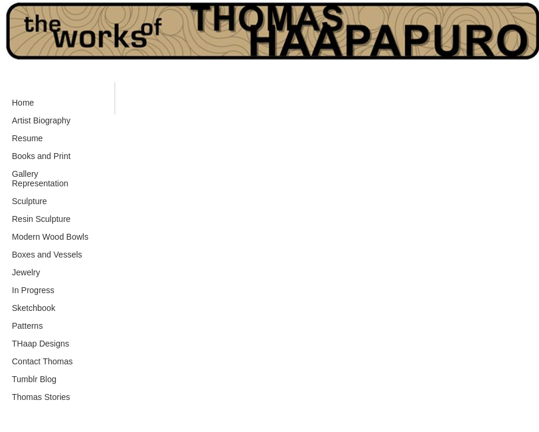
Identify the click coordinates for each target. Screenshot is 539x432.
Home (23, 102)
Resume (27, 138)
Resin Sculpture (41, 219)
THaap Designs (40, 343)
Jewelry (26, 272)
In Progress (33, 290)
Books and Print (41, 156)
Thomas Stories (41, 397)
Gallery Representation (40, 178)
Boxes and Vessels (47, 254)
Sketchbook (33, 308)
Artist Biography (41, 120)
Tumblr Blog (34, 379)
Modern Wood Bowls (50, 237)
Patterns (27, 326)
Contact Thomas (42, 361)
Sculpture (29, 201)
